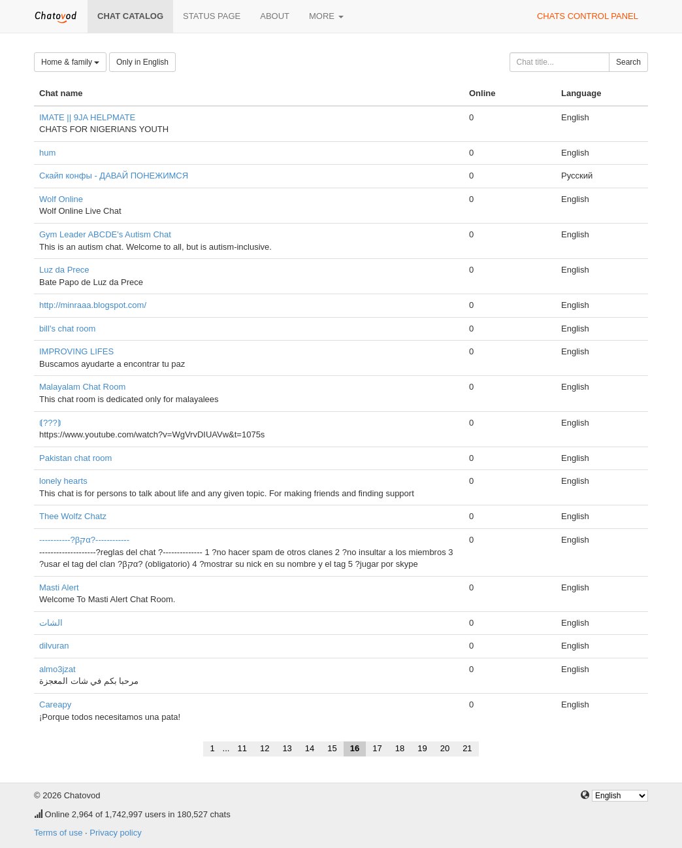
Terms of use (58, 833)
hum (47, 153)
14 (309, 748)
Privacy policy (115, 833)
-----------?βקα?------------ (84, 540)
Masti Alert (59, 587)
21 (467, 748)
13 (286, 748)
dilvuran (54, 646)
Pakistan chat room (75, 458)
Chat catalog (130, 16)
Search (628, 62)
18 (399, 748)
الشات (51, 623)
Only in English (142, 62)
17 (377, 748)
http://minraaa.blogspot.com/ (92, 305)
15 (331, 748)
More (326, 16)
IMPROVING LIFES (76, 351)
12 (264, 748)
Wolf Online (61, 199)
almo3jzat (57, 669)
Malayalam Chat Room (82, 387)
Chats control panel (587, 16)
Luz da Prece (64, 270)
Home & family (70, 62)
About (274, 16)
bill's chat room (67, 328)
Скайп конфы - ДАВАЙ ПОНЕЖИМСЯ (113, 175)
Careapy (55, 704)
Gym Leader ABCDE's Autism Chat (105, 234)
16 (354, 748)
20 (444, 748)
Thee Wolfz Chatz (72, 516)
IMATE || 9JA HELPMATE (87, 117)
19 (422, 748)
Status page (211, 16)
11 (241, 748)
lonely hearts (63, 481)
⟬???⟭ (50, 423)
